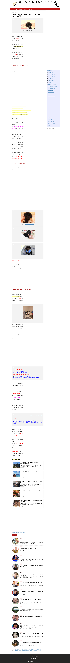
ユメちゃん (23, 532)
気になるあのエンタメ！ (35, 658)
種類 (21, 532)
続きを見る (22, 477)
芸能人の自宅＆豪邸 (51, 121)
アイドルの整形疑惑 (51, 94)
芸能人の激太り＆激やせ (51, 113)
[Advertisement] (27, 520)
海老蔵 (14, 532)
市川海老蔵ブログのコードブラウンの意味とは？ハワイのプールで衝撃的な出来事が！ (28, 649)
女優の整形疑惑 (49, 70)
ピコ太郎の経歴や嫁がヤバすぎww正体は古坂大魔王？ (28, 548)
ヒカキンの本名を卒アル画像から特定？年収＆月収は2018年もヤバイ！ (31, 616)
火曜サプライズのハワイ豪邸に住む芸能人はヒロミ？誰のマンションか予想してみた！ (28, 650)
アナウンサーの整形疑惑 (51, 74)
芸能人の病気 (50, 115)
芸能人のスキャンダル (51, 117)
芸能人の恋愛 (25, 9)
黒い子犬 (19, 532)
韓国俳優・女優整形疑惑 (51, 88)
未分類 (14, 531)
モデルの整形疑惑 (50, 78)
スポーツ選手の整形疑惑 (51, 76)
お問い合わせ (31, 9)
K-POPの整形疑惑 (50, 90)
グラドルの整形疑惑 (51, 80)
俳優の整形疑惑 (50, 72)
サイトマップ (37, 656)
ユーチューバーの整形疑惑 (52, 84)
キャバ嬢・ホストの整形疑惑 (52, 86)
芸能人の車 (49, 82)
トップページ (13, 9)
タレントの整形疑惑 (51, 92)
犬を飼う (16, 532)
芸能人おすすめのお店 (19, 9)
